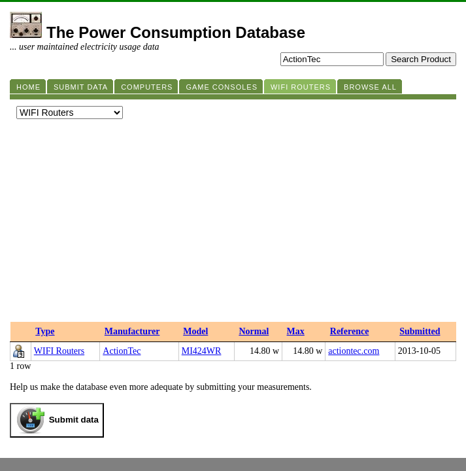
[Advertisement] (233, 223)
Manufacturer (132, 331)
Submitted (419, 331)
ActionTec (122, 351)
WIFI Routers (59, 351)
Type (44, 331)
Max (296, 331)
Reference (349, 331)
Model (195, 331)
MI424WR (202, 351)
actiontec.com (353, 351)
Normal (254, 331)
